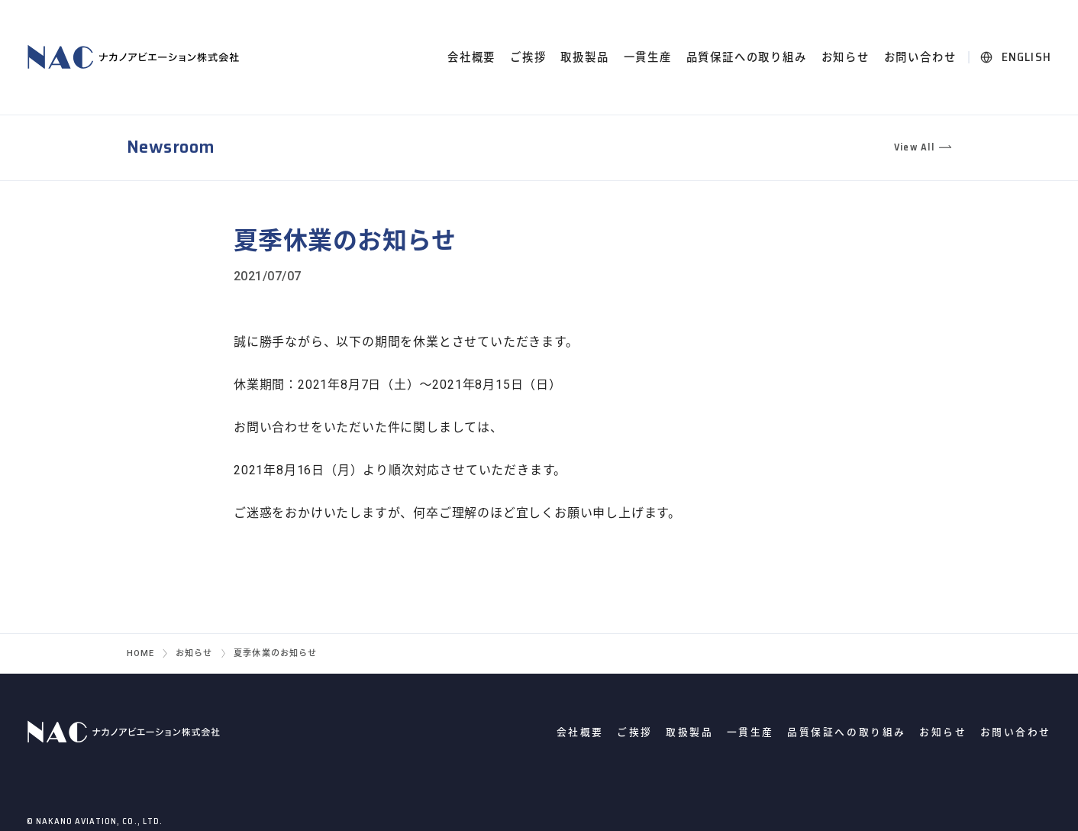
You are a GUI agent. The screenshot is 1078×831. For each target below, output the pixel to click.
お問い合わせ (920, 57)
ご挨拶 (528, 57)
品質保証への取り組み (746, 57)
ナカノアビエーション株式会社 (136, 57)
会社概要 (471, 57)
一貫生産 (648, 57)
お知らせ (845, 57)
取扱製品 (584, 57)
